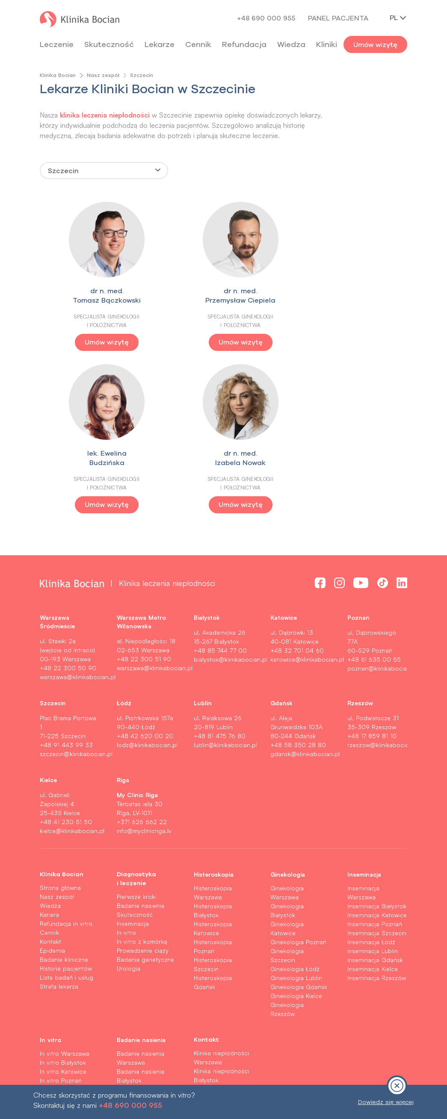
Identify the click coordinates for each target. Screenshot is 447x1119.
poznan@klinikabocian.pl (382, 505)
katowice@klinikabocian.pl (307, 496)
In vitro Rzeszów (63, 971)
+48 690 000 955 (266, 18)
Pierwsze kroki (136, 733)
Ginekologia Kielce (296, 832)
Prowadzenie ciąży (143, 787)
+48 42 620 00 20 (145, 573)
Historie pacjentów (66, 805)
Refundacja (244, 44)
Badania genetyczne (145, 796)
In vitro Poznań (61, 917)
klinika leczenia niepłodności (107, 114)
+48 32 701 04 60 (297, 487)
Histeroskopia (214, 711)
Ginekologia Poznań (298, 779)
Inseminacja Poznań (374, 761)
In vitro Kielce (58, 962)
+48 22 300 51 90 (144, 496)
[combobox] (104, 170)
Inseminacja (133, 760)
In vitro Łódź (57, 935)
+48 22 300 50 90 (68, 505)
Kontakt (50, 778)
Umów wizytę (375, 44)
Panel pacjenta (338, 18)
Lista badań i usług (66, 814)
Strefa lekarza (59, 823)
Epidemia (52, 787)
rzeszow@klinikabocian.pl (383, 582)
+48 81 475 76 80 (220, 573)
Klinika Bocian (58, 75)
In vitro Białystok (63, 899)
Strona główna (60, 724)
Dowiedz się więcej (386, 1101)
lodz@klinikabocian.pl (147, 582)
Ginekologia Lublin (296, 815)
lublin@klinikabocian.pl (225, 582)
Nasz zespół (103, 75)
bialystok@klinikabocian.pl (230, 496)
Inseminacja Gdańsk (375, 797)
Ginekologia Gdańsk (298, 823)
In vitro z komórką (142, 778)
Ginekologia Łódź (295, 806)
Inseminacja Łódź (371, 779)
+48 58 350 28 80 (298, 582)
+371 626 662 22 (142, 659)
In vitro (126, 769)
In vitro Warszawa (64, 890)
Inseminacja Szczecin (376, 770)
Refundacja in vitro (66, 760)
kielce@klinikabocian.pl (72, 667)
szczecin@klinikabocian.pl (76, 591)
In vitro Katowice (63, 908)
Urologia (128, 805)
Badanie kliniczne (64, 796)
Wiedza (291, 44)
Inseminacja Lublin (372, 788)
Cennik (49, 769)
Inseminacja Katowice (377, 752)
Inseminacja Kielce (372, 806)
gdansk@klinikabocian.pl (305, 591)
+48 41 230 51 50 (66, 659)
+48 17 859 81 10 (372, 573)
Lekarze (160, 44)
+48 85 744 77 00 (220, 487)
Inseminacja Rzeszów (376, 815)
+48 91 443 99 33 (66, 582)
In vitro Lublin (58, 944)
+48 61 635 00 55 (374, 496)
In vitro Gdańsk (61, 953)
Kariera (49, 751)
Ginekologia (287, 711)
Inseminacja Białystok (376, 743)
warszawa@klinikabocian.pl (77, 514)
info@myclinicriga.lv (144, 667)
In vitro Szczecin (63, 926)
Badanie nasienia (140, 742)
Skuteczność (109, 44)
